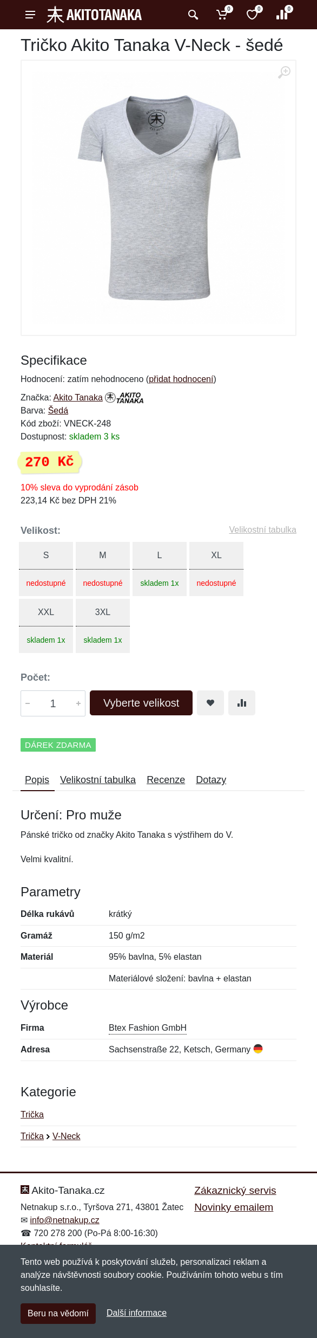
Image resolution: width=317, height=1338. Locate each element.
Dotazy (211, 779)
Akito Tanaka (77, 397)
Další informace (137, 1312)
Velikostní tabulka (262, 529)
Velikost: (41, 530)
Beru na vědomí (58, 1313)
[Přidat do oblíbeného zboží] (210, 702)
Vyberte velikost (141, 703)
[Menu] (30, 14)
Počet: (35, 677)
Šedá (58, 410)
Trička (32, 1114)
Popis (37, 779)
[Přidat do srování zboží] (241, 702)
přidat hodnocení (181, 379)
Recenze (166, 779)
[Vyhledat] (191, 14)
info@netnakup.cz (64, 1220)
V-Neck (66, 1136)
